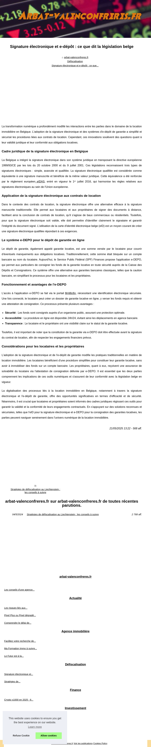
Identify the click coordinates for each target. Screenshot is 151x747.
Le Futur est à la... (14, 656)
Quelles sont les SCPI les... (18, 733)
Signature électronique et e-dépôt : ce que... (75, 65)
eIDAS (40, 181)
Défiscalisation (75, 61)
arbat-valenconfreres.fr (76, 57)
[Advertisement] (71, 93)
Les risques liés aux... (15, 608)
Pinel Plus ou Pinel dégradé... (20, 615)
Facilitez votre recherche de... (20, 641)
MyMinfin (70, 293)
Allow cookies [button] (49, 735)
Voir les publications (83, 743)
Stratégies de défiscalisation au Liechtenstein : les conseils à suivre (35, 491)
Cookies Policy (100, 743)
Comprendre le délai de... (17, 623)
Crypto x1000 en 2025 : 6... (18, 699)
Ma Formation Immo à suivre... (20, 648)
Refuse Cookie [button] (21, 735)
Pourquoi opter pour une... (18, 725)
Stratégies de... (12, 681)
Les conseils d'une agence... (19, 589)
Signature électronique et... (18, 674)
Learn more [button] (35, 726)
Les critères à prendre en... (18, 718)
